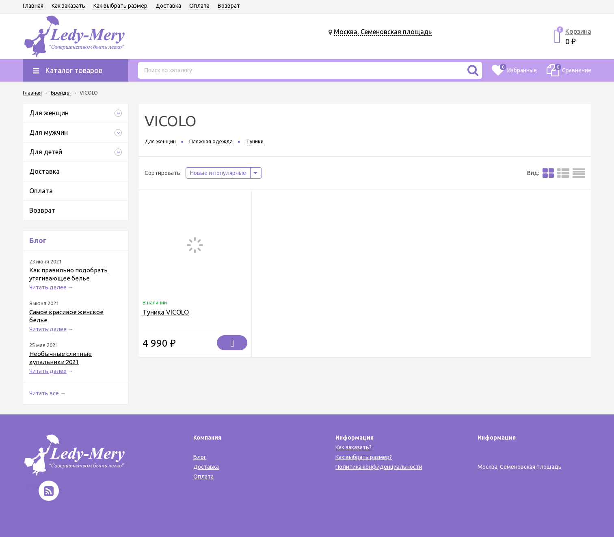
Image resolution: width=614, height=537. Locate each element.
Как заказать (68, 5)
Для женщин (160, 141)
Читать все (44, 393)
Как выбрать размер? (363, 457)
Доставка (168, 5)
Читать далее (48, 287)
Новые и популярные (218, 173)
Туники (255, 141)
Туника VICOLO (166, 312)
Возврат (229, 5)
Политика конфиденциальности (378, 467)
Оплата (199, 5)
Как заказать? (353, 447)
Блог (199, 457)
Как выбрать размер (120, 5)
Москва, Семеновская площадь (383, 31)
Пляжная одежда (211, 141)
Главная (33, 5)
